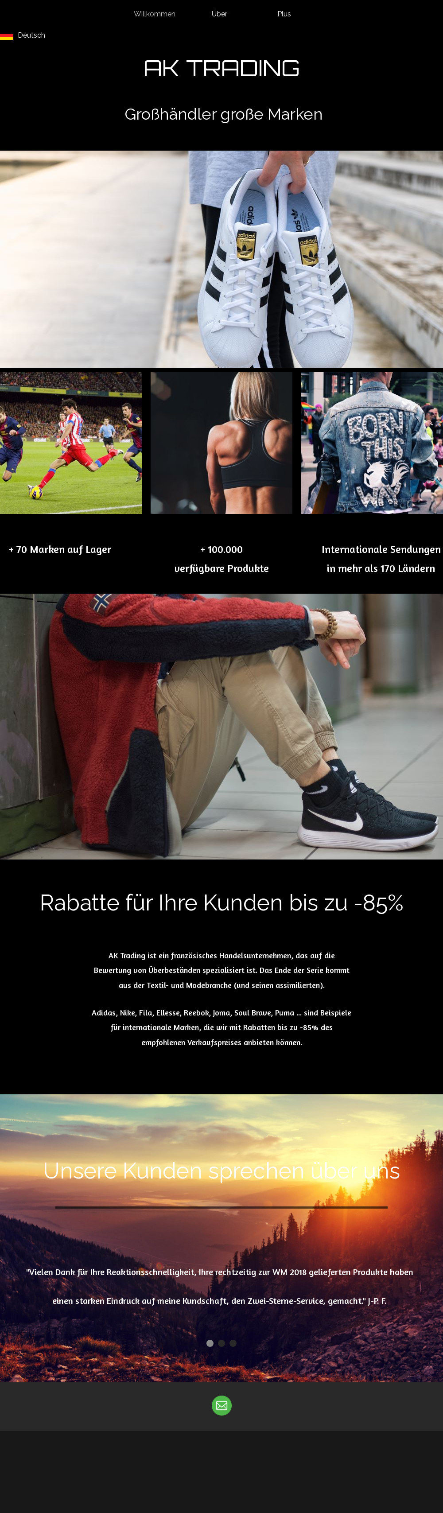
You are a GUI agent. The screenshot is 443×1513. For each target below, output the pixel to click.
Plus (284, 14)
